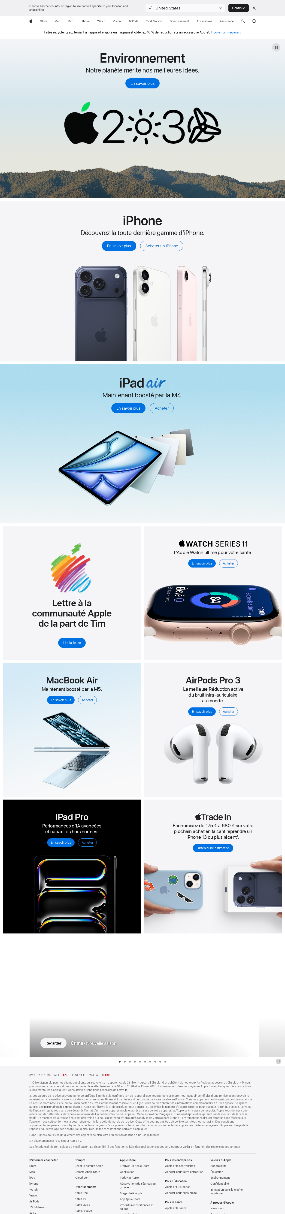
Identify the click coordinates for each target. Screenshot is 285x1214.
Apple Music (82, 1204)
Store (32, 1166)
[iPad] (70, 21)
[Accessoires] (204, 21)
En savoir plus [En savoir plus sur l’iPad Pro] (61, 842)
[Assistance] (227, 21)
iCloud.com (82, 1177)
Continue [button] (238, 8)
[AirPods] (133, 21)
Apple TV (80, 1199)
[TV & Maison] (154, 21)
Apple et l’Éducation (178, 1187)
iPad (32, 1177)
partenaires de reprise (58, 1106)
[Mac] (57, 21)
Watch (33, 1189)
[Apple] (30, 21)
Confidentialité (219, 1183)
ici (126, 1090)
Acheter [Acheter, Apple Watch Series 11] (228, 563)
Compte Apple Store (87, 1172)
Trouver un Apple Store (134, 1166)
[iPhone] (85, 21)
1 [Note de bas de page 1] (208, 32)
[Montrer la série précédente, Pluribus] (13, 996)
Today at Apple (129, 1177)
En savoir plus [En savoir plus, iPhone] (119, 246)
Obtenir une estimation (213, 848)
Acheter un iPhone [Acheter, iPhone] (161, 246)
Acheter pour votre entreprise (184, 1172)
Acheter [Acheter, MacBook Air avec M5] (87, 700)
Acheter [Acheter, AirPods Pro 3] (228, 711)
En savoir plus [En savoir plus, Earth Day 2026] (142, 83)
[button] (185, 8)
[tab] (120, 1062)
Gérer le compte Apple (89, 1166)
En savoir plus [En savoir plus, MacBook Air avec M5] (61, 700)
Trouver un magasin (226, 32)
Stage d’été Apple (131, 1193)
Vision (33, 1195)
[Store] (43, 21)
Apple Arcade (83, 1210)
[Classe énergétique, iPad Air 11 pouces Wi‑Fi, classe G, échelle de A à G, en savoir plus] (107, 1075)
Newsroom (217, 1208)
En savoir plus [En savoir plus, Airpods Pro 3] (202, 711)
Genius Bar (127, 1172)
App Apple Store (130, 1199)
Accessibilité (218, 1166)
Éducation (216, 1172)
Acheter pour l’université (181, 1193)
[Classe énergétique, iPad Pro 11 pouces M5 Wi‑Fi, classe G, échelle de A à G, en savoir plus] (65, 1075)
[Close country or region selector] (254, 8)
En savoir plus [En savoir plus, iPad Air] (128, 408)
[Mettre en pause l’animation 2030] (276, 47)
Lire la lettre (72, 643)
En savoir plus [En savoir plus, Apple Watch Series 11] (202, 563)
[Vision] (117, 21)
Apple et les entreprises (180, 1166)
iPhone (33, 1183)
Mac (32, 1172)
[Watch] (101, 21)
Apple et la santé (175, 1208)
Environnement (220, 1177)
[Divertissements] (179, 21)
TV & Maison (37, 1207)
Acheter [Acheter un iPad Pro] (87, 842)
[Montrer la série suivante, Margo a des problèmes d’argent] (272, 996)
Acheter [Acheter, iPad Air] (162, 408)
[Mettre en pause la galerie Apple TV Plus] (278, 1061)
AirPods (34, 1201)
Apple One (81, 1193)
